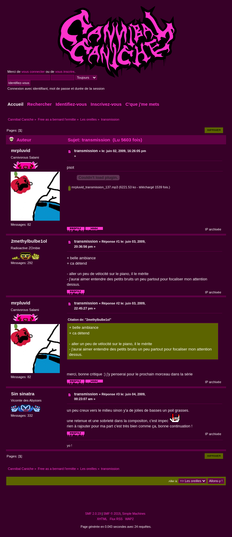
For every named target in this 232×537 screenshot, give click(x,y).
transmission (86, 151)
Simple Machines (133, 513)
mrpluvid (20, 150)
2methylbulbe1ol (29, 241)
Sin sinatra (23, 393)
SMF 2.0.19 (93, 513)
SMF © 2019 (112, 513)
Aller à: (173, 481)
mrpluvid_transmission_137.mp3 (93, 187)
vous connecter (33, 71)
